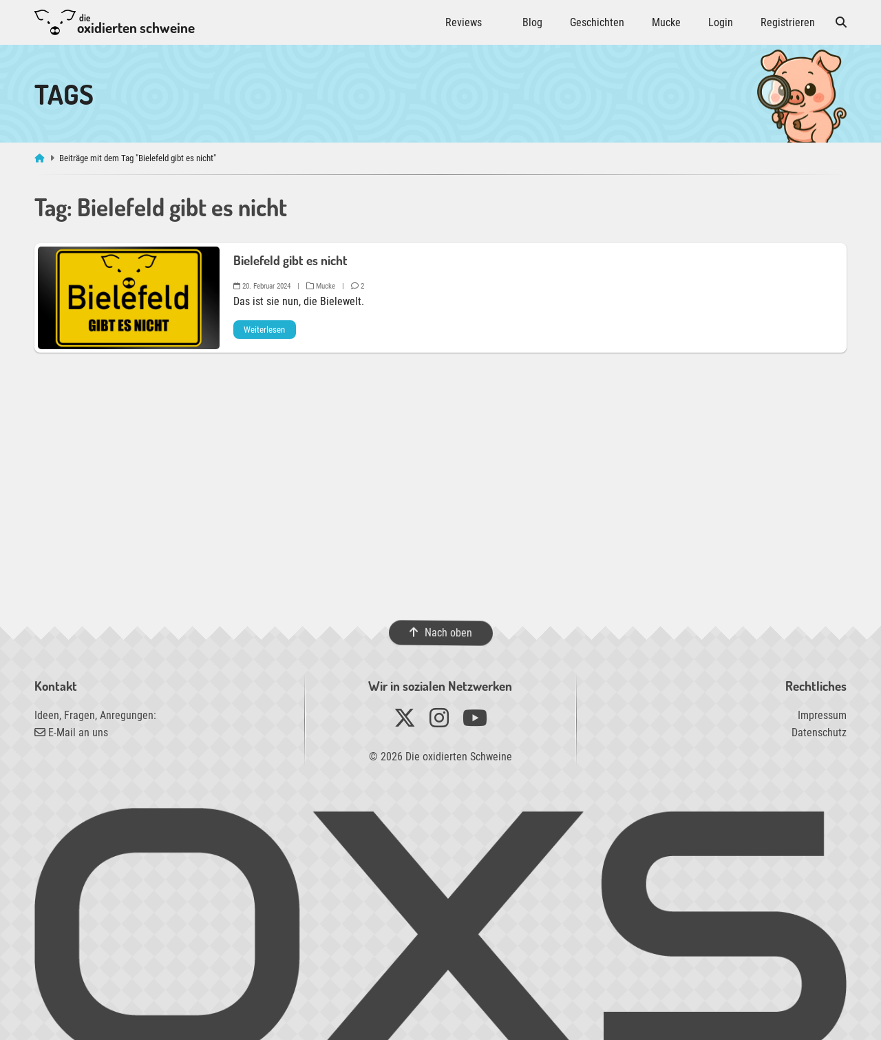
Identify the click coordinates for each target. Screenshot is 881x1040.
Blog (532, 22)
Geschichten (597, 22)
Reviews (463, 22)
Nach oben (440, 631)
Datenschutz (819, 732)
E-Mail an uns (71, 732)
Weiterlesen (264, 329)
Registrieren (788, 22)
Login (720, 22)
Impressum (822, 715)
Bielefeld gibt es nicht (290, 260)
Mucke (666, 22)
